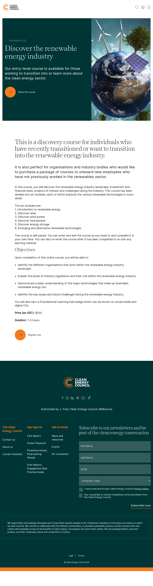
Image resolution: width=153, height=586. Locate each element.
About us (7, 446)
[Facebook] (62, 398)
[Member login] (143, 7)
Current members (12, 454)
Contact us (8, 439)
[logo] (10, 7)
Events (56, 446)
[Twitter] (77, 398)
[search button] (137, 7)
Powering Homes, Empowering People (37, 454)
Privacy (81, 555)
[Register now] (30, 334)
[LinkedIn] (72, 397)
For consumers (60, 453)
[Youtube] (83, 398)
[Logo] (76, 382)
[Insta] (67, 398)
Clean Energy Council (75, 562)
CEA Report (34, 435)
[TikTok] (89, 398)
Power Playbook (36, 443)
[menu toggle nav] (149, 7)
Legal (71, 555)
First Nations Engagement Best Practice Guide (37, 468)
